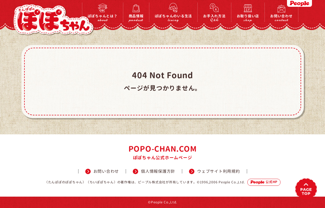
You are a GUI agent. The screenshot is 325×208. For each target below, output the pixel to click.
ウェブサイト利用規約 (218, 171)
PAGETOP (306, 189)
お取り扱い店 (248, 18)
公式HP (263, 182)
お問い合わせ (281, 18)
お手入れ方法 (214, 18)
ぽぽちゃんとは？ (103, 18)
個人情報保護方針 (158, 171)
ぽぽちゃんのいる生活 (173, 18)
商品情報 (136, 18)
